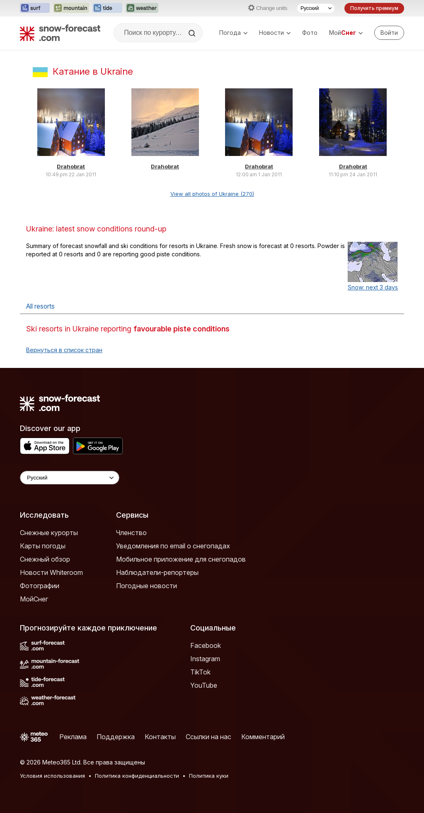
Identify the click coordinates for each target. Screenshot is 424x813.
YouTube (203, 685)
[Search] (192, 33)
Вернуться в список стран (64, 349)
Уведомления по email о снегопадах (173, 546)
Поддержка (116, 737)
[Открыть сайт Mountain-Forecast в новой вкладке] (71, 8)
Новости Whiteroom (51, 572)
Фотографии (39, 586)
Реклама (73, 737)
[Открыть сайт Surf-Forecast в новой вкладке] (35, 8)
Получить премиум (374, 8)
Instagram (205, 659)
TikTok (200, 672)
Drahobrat (71, 166)
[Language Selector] (69, 477)
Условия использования (52, 775)
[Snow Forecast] (60, 32)
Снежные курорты (49, 532)
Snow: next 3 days (373, 287)
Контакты (160, 737)
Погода (233, 32)
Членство (131, 532)
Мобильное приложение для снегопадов (181, 559)
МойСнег (34, 599)
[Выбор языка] (315, 8)
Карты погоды (42, 546)
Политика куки (208, 775)
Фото (309, 32)
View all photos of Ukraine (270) (212, 193)
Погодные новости (146, 586)
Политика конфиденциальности (137, 775)
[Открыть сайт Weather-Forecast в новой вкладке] (142, 8)
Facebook (205, 645)
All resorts (40, 306)
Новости (275, 32)
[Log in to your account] (389, 33)
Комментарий (263, 737)
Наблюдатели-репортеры (157, 572)
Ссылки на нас (208, 737)
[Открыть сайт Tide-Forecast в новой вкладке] (107, 8)
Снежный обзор (45, 559)
